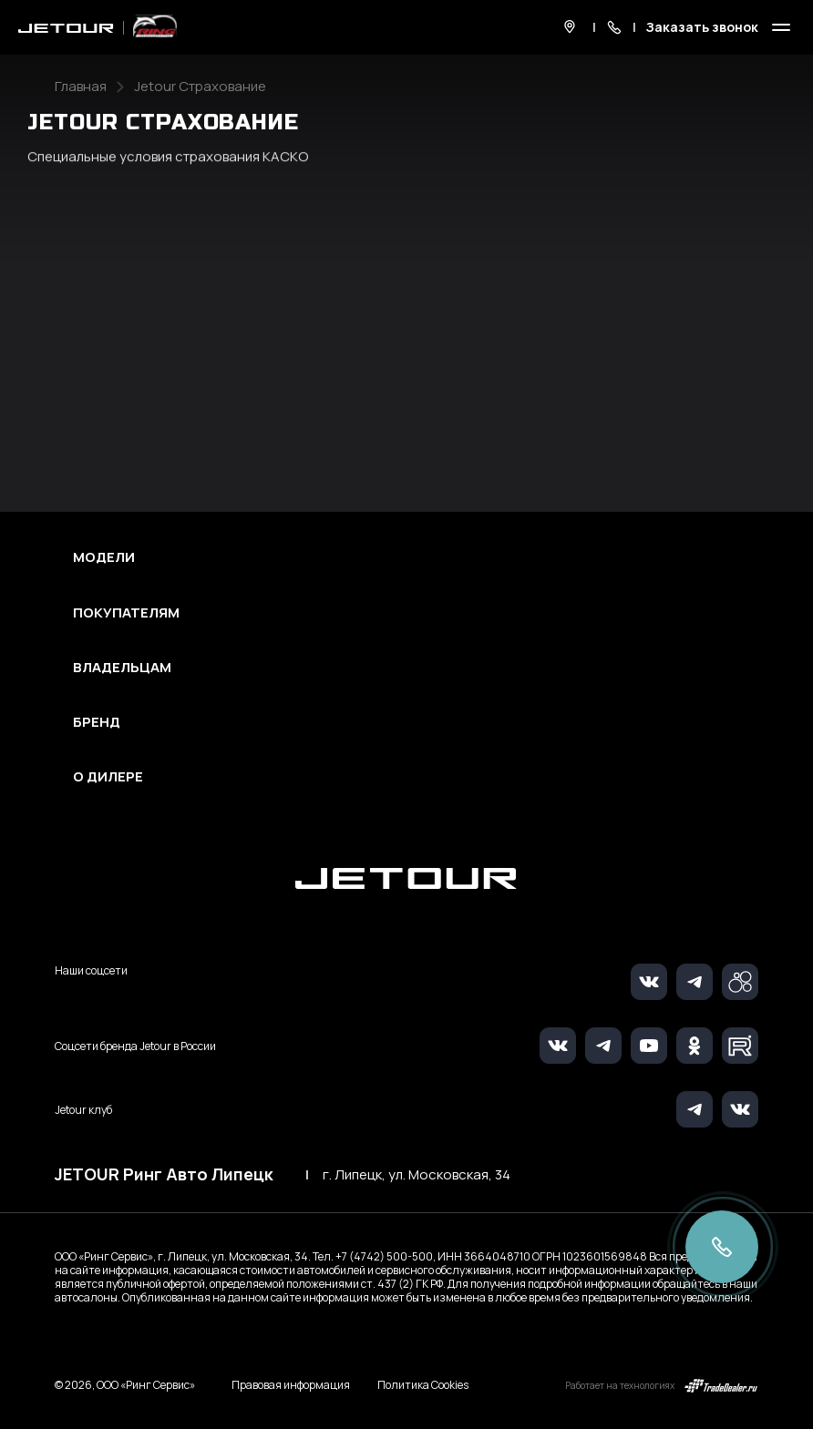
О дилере (108, 777)
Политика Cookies (422, 1385)
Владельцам (122, 667)
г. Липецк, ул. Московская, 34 (416, 1175)
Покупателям (126, 613)
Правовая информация (291, 1385)
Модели (104, 557)
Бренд (96, 722)
